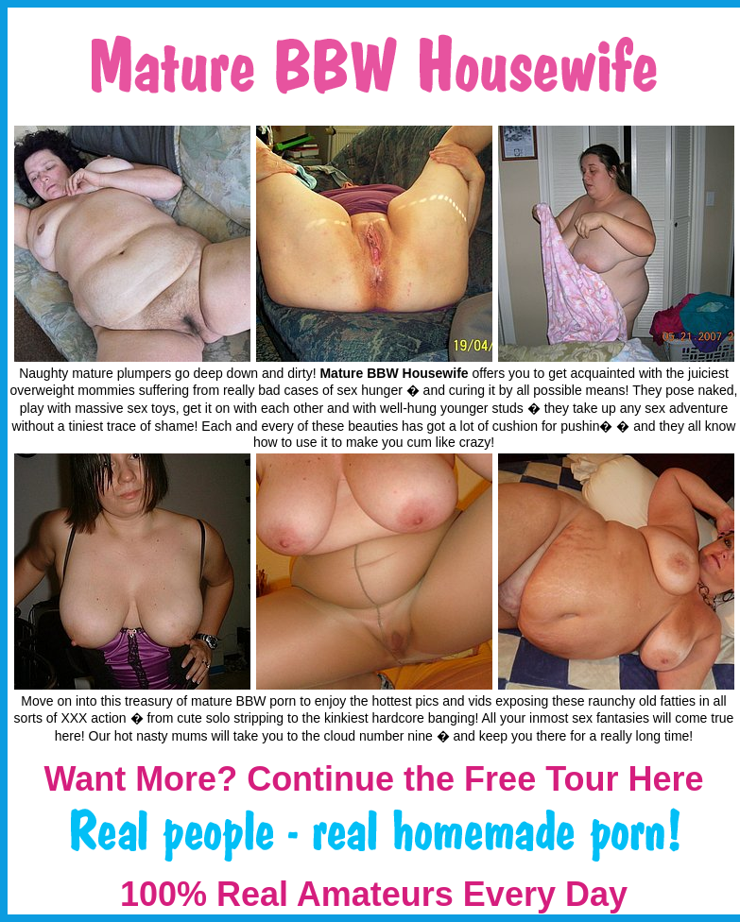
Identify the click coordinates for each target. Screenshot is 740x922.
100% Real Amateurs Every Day (374, 894)
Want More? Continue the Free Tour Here (373, 779)
